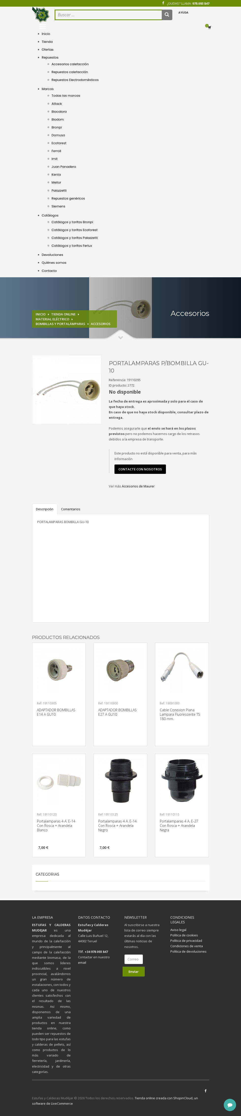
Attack (57, 103)
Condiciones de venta (186, 946)
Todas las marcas (66, 95)
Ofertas (48, 49)
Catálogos (50, 215)
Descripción (44, 509)
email (82, 962)
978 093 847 (200, 3)
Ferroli (56, 151)
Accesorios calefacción (70, 64)
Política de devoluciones (188, 951)
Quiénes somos (54, 262)
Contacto (49, 270)
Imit (55, 158)
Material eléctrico (52, 319)
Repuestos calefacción (70, 72)
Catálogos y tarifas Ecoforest (75, 230)
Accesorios (101, 324)
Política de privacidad (186, 940)
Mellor (56, 182)
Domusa (58, 135)
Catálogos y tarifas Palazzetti (75, 237)
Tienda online (63, 314)
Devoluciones (52, 254)
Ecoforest (59, 143)
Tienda (47, 41)
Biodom (58, 119)
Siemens (58, 206)
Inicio (46, 33)
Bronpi (57, 127)
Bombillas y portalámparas (60, 324)
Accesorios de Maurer (138, 486)
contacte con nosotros (140, 469)
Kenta (56, 174)
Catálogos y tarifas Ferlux (72, 245)
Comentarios (70, 509)
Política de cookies (184, 935)
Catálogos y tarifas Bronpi (72, 222)
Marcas (48, 89)
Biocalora (59, 111)
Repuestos (50, 57)
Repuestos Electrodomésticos (75, 80)
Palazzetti (59, 190)
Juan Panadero (64, 166)
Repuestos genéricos (68, 198)
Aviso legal (178, 930)
